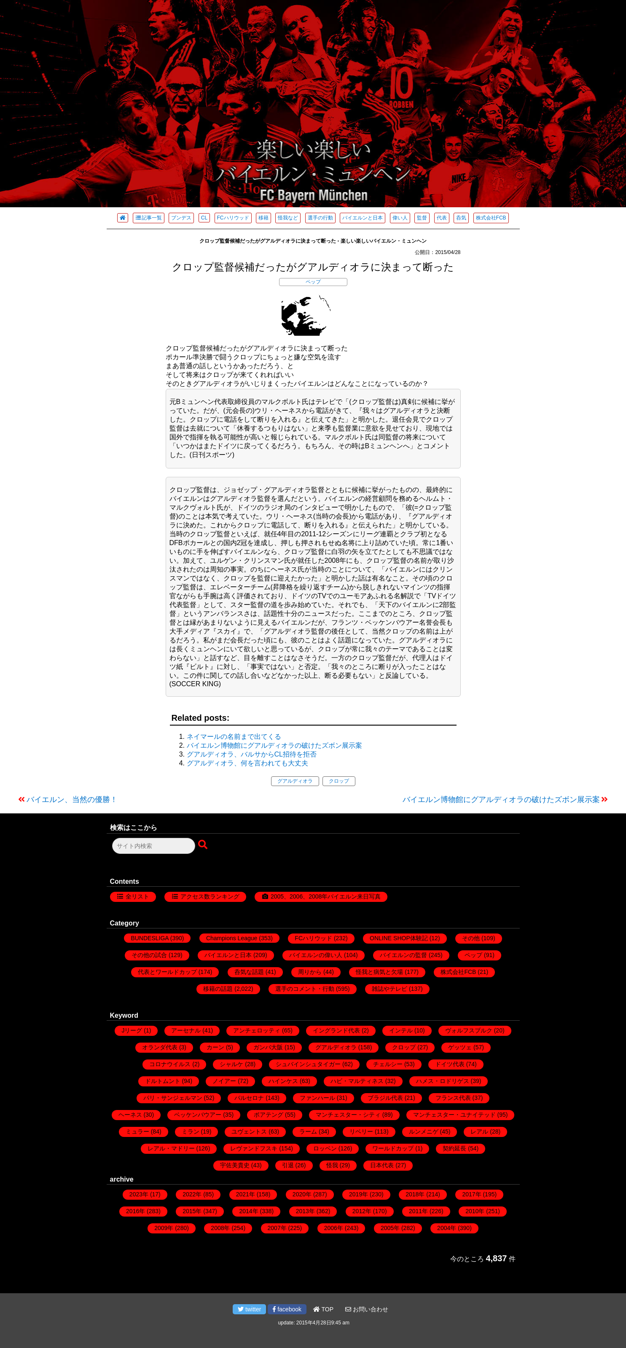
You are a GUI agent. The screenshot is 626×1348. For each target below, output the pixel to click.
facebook (287, 1309)
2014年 (248, 1211)
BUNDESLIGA (149, 938)
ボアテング (268, 1114)
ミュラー (137, 1131)
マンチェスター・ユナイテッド (454, 1114)
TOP (323, 1309)
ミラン (190, 1131)
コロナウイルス (170, 1064)
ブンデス (181, 218)
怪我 (332, 1165)
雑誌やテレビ (389, 988)
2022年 (192, 1194)
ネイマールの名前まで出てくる (234, 736)
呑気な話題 (249, 971)
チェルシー (388, 1064)
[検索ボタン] (203, 845)
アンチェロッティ (256, 1030)
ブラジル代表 (385, 1097)
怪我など (288, 218)
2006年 (333, 1228)
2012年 (361, 1211)
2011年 (418, 1211)
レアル (479, 1131)
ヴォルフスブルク (468, 1030)
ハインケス (283, 1081)
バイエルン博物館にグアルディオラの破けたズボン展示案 (274, 745)
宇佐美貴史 (235, 1165)
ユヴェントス (249, 1131)
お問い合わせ (366, 1309)
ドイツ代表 (450, 1064)
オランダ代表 (159, 1047)
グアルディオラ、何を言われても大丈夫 (247, 763)
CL (204, 218)
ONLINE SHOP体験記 (399, 938)
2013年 (305, 1211)
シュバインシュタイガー (308, 1064)
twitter (249, 1309)
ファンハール (317, 1097)
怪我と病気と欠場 (379, 971)
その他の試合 (149, 955)
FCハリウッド (233, 218)
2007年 (277, 1228)
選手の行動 (320, 218)
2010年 (474, 1211)
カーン (215, 1047)
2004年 (446, 1228)
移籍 (263, 218)
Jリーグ (131, 1030)
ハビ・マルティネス (357, 1081)
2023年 (138, 1194)
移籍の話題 (218, 988)
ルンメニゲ (423, 1131)
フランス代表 (453, 1097)
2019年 (358, 1194)
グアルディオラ (295, 781)
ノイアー (224, 1081)
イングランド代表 (336, 1030)
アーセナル (186, 1030)
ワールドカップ (393, 1148)
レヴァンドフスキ (253, 1148)
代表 (442, 218)
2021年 (245, 1194)
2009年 (163, 1228)
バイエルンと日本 (362, 218)
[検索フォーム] (153, 846)
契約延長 (454, 1148)
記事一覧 (148, 218)
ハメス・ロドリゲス (442, 1081)
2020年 (302, 1194)
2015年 (192, 1211)
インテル (401, 1030)
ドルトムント (162, 1081)
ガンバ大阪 (268, 1047)
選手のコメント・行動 (304, 988)
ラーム (308, 1131)
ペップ (313, 282)
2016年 (135, 1211)
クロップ (339, 781)
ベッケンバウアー (197, 1114)
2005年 (390, 1228)
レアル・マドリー (171, 1148)
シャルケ (231, 1064)
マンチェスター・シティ (348, 1114)
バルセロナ (249, 1097)
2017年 (471, 1194)
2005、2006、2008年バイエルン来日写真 (326, 896)
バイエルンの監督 (403, 955)
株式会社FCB (491, 218)
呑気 (461, 218)
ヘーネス (130, 1114)
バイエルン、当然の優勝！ (72, 799)
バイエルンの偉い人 (315, 955)
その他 (471, 938)
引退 (288, 1165)
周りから (310, 971)
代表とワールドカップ (167, 971)
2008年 (220, 1228)
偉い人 (400, 218)
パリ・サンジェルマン (172, 1097)
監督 (422, 218)
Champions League (231, 938)
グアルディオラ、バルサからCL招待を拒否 (252, 754)
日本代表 (382, 1165)
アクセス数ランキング (209, 896)
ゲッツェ (460, 1047)
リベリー (361, 1131)
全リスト (137, 896)
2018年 (415, 1194)
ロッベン (325, 1148)
